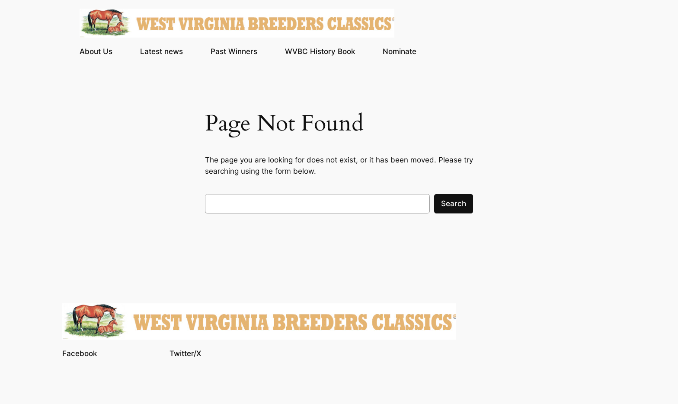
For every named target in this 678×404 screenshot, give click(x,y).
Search (453, 203)
